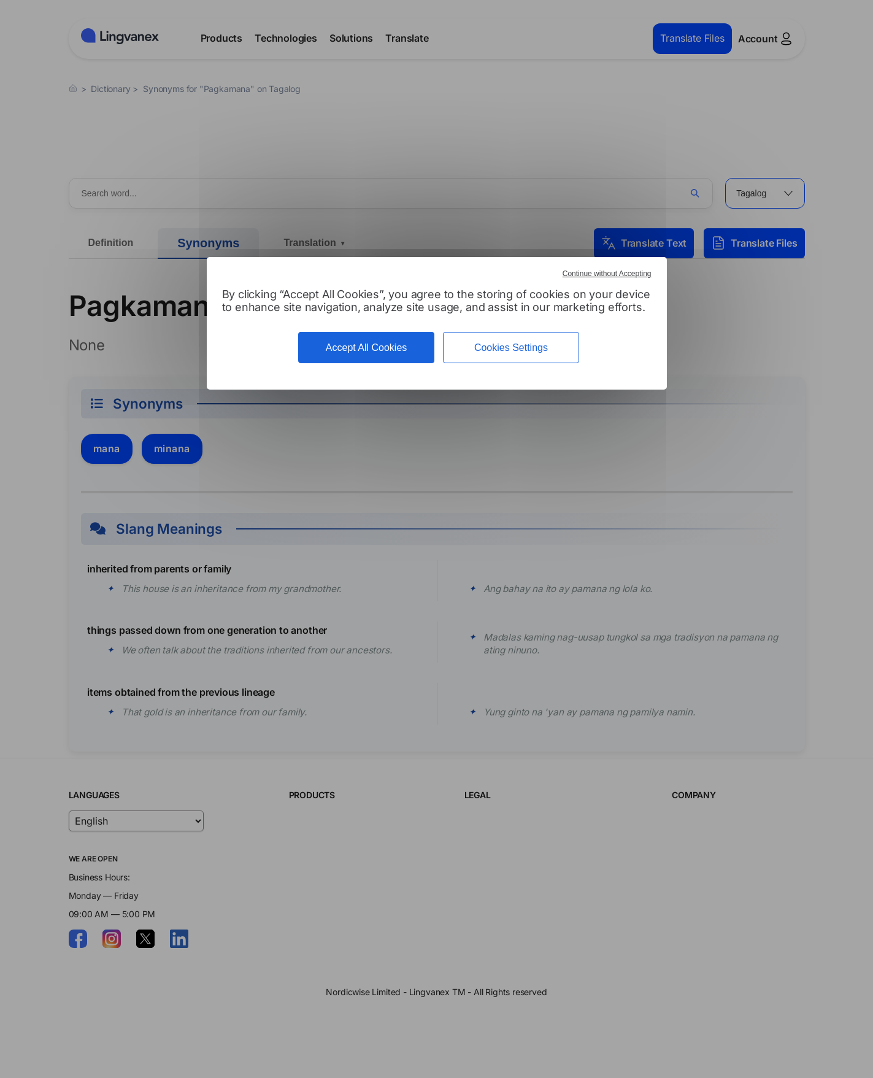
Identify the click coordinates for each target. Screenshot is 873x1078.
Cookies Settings (511, 347)
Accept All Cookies (366, 347)
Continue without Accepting (607, 273)
